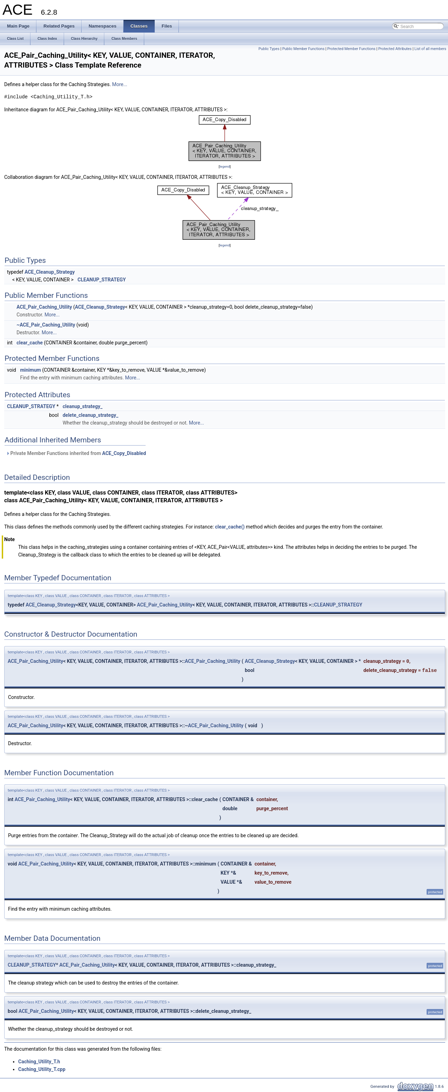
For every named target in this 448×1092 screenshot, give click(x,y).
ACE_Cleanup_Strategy (49, 272)
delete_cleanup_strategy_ (90, 415)
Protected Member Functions (351, 49)
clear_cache (29, 342)
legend (224, 166)
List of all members (430, 49)
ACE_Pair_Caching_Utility (44, 307)
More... (119, 84)
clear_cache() (230, 527)
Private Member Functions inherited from (76, 453)
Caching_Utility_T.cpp (41, 1069)
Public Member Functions (303, 49)
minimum (30, 370)
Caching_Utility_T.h (39, 1061)
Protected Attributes (395, 49)
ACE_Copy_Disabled (124, 453)
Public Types (269, 49)
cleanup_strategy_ (83, 406)
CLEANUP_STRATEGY (102, 279)
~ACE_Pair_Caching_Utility (45, 325)
